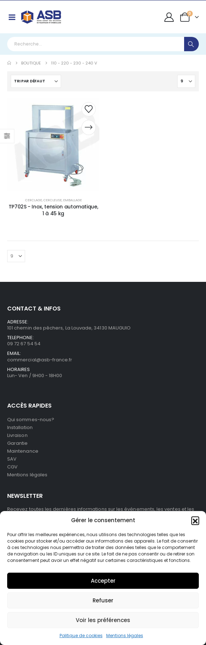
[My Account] (169, 17)
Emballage (72, 200)
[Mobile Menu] (12, 17)
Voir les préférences (103, 620)
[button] (195, 520)
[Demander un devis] (88, 127)
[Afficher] (186, 81)
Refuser (103, 600)
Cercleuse (52, 200)
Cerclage (33, 200)
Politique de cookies (81, 635)
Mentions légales (124, 635)
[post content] (53, 144)
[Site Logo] (41, 17)
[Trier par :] (36, 81)
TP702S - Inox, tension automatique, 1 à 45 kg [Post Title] (53, 210)
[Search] (191, 44)
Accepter (103, 580)
